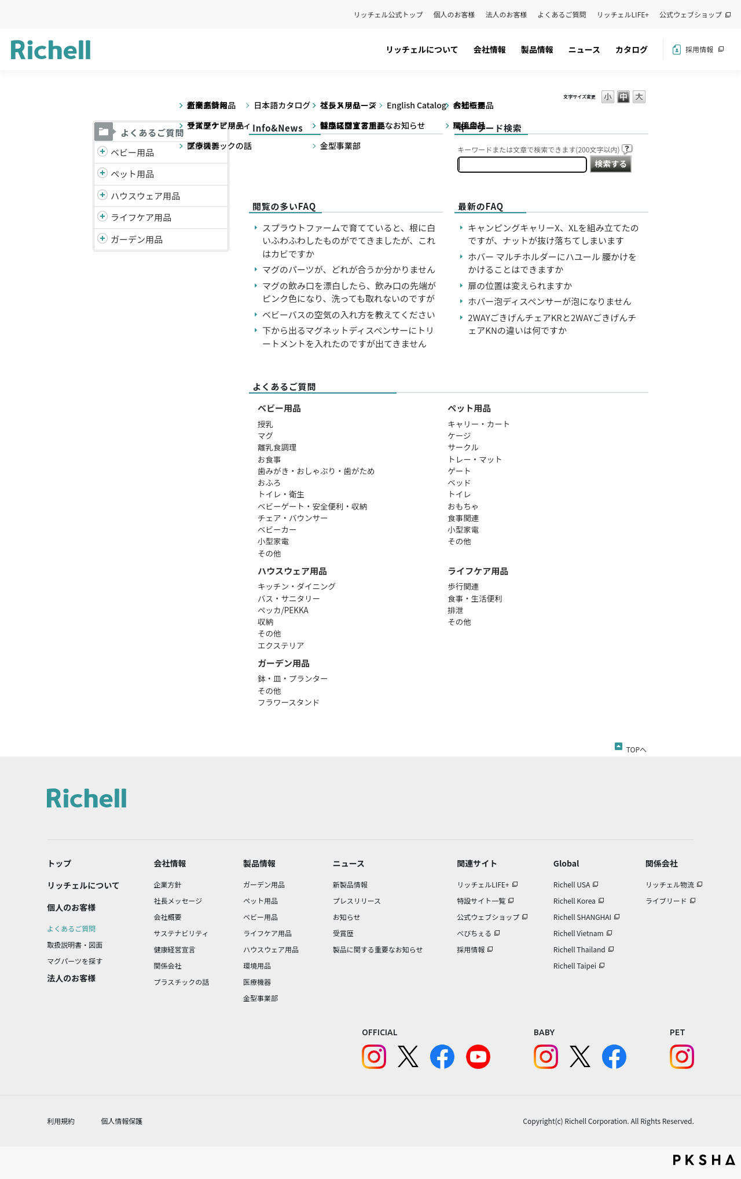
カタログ (631, 49)
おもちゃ (463, 506)
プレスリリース (357, 900)
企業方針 (168, 884)
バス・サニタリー (289, 598)
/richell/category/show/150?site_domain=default (102, 239)
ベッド (459, 482)
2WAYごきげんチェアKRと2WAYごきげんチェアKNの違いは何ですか (552, 324)
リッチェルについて (422, 49)
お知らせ (347, 917)
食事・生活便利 (474, 598)
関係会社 (168, 965)
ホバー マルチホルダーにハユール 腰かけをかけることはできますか (552, 263)
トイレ (459, 494)
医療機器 (257, 982)
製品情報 (537, 49)
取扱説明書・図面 (74, 944)
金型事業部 (260, 998)
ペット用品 (132, 174)
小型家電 (273, 541)
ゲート (459, 470)
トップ (59, 863)
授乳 (265, 424)
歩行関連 (463, 586)
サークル (463, 447)
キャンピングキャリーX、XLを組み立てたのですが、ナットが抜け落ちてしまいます (553, 234)
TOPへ (636, 747)
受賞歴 (343, 933)
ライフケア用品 (141, 217)
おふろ (269, 482)
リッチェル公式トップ (388, 14)
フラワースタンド (289, 702)
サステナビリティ (181, 933)
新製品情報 (350, 884)
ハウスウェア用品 (145, 196)
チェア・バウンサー (293, 517)
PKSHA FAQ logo (704, 1159)
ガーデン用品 (137, 239)
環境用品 (257, 965)
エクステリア (281, 645)
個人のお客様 (454, 14)
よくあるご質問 (562, 14)
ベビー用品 (132, 152)
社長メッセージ (178, 900)
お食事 (269, 459)
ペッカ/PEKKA (283, 610)
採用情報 (699, 49)
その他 (269, 553)
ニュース (584, 49)
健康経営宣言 (175, 949)
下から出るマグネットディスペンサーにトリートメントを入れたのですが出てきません (348, 337)
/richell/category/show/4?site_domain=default (102, 174)
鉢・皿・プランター (293, 678)
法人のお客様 (506, 14)
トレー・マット (474, 459)
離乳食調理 (277, 447)
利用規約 (61, 1121)
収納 (265, 621)
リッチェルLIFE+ (623, 14)
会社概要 (168, 917)
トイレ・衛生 (281, 494)
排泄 (455, 610)
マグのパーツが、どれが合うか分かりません (353, 269)
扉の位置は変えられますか (520, 285)
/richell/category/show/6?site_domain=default (102, 217)
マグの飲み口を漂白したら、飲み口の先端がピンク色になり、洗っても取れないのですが (349, 292)
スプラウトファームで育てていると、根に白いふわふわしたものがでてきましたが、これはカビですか (348, 240)
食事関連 (463, 517)
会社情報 (490, 49)
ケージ (459, 435)
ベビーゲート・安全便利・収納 (312, 506)
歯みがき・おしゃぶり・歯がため (316, 470)
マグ (265, 435)
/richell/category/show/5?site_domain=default (102, 152)
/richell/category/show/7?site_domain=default (102, 196)
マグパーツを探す (74, 961)
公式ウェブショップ (690, 14)
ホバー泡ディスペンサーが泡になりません (549, 301)
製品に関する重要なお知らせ (378, 949)
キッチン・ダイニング (297, 586)
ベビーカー (277, 529)
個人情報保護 (121, 1121)
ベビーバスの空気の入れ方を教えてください (348, 314)
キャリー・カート (478, 424)
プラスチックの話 (182, 982)
